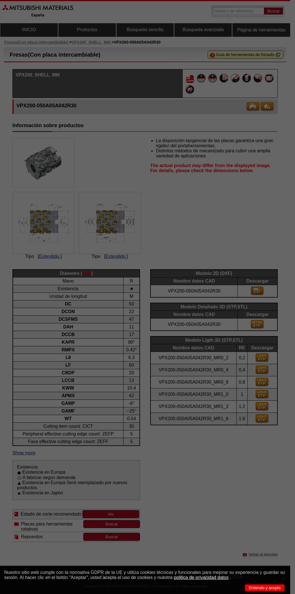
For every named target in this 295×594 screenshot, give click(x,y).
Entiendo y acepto (265, 588)
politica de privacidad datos (201, 577)
